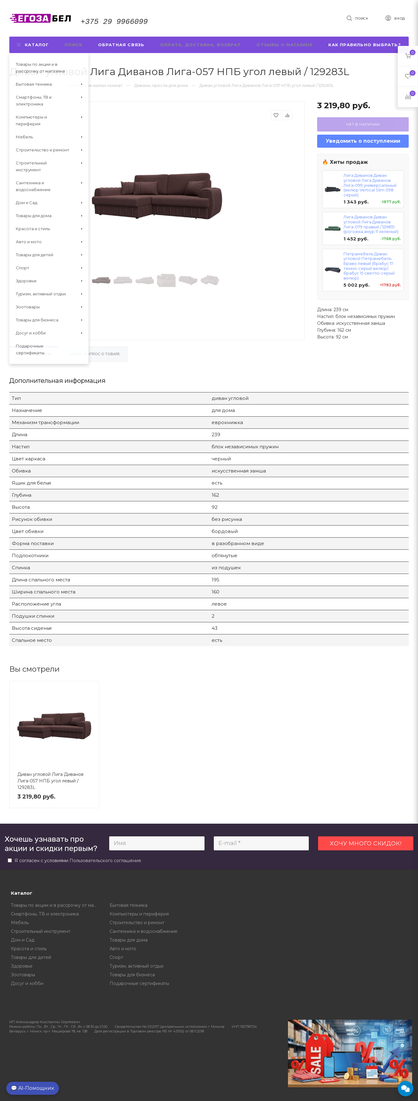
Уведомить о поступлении (363, 141)
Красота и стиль (29, 948)
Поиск (73, 44)
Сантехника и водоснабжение (144, 931)
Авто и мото (123, 948)
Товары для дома (129, 940)
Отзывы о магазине (284, 44)
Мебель (20, 922)
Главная (17, 85)
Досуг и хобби (27, 983)
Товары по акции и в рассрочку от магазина (56, 905)
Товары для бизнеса (132, 975)
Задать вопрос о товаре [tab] (94, 354)
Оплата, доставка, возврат (200, 44)
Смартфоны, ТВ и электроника (45, 914)
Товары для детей (31, 957)
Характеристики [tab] (34, 354)
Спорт (116, 957)
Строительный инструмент (40, 931)
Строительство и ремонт (137, 922)
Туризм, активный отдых (137, 966)
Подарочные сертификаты (139, 983)
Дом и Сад (22, 940)
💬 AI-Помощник (32, 1088)
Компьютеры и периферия (139, 914)
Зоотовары (23, 975)
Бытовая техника (128, 905)
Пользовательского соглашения (105, 860)
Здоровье (22, 966)
